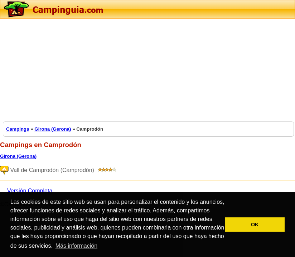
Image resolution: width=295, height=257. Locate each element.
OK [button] (255, 224)
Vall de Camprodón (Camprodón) (59, 170)
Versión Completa (29, 191)
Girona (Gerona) (52, 129)
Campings (17, 129)
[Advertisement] (147, 69)
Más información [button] (76, 246)
